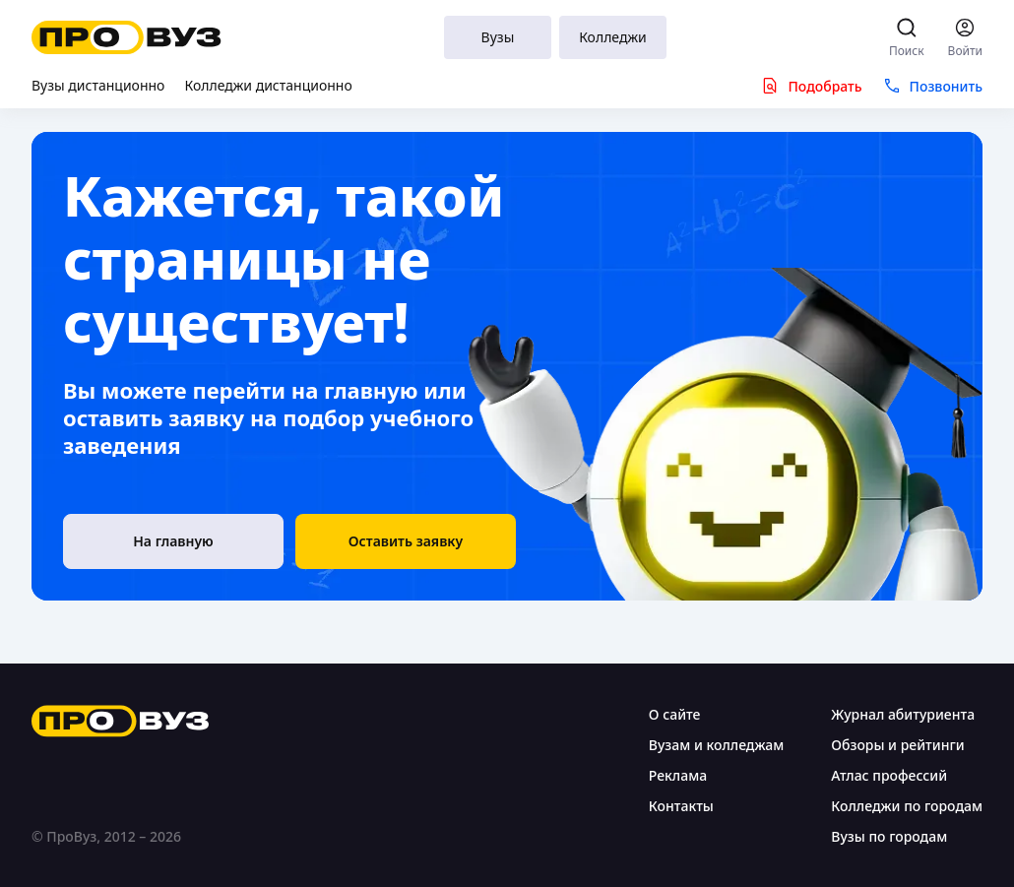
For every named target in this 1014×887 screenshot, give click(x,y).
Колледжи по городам (906, 805)
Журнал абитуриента (903, 714)
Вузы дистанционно (98, 85)
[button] (405, 541)
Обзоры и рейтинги (897, 744)
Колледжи (613, 37)
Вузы (498, 37)
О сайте (675, 714)
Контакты (681, 805)
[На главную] (173, 541)
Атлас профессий (889, 775)
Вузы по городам (889, 836)
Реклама (678, 775)
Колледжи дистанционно (267, 85)
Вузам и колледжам (716, 744)
